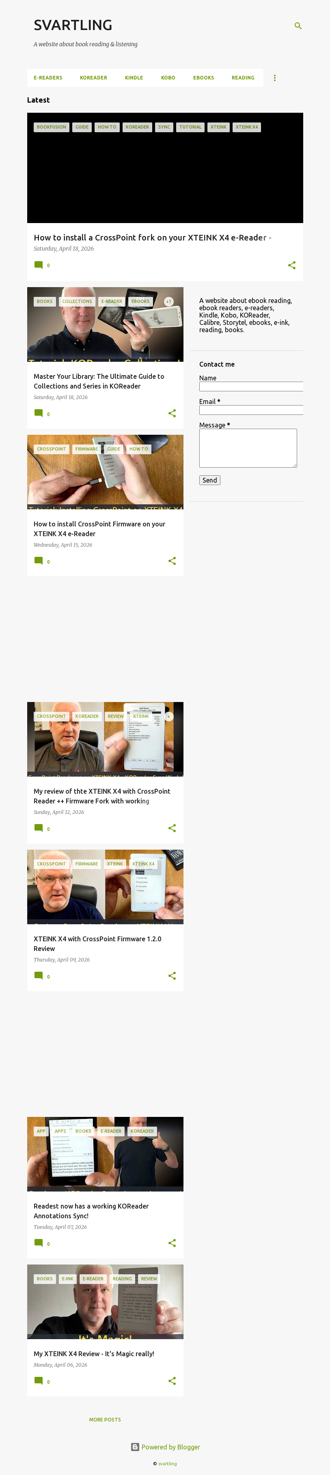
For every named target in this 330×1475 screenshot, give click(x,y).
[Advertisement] (102, 639)
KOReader (93, 77)
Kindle (134, 77)
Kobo (168, 77)
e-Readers (48, 77)
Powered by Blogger (165, 1447)
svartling (167, 1463)
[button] (292, 266)
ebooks (203, 77)
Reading (243, 77)
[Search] (298, 26)
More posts (105, 1419)
